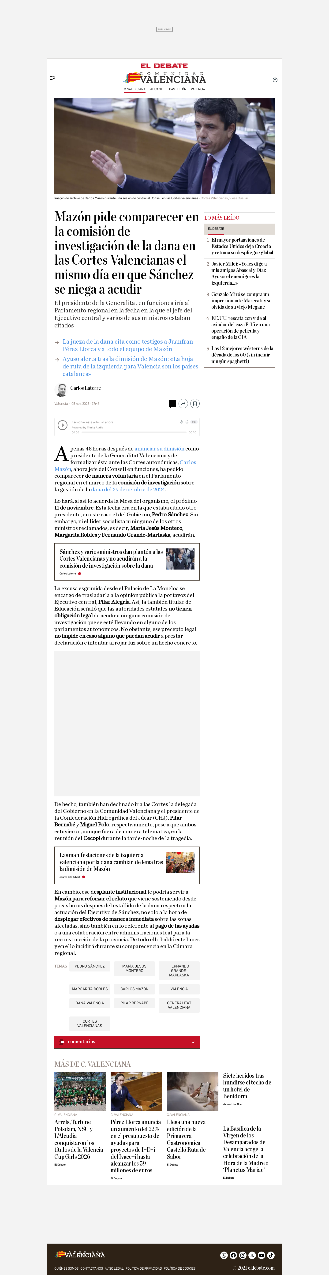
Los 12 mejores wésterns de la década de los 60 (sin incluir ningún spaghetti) (242, 355)
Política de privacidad (144, 1269)
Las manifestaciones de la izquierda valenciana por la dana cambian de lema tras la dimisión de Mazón (111, 862)
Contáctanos (91, 1269)
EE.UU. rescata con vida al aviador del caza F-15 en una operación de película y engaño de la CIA (240, 327)
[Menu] (51, 70)
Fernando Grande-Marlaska (179, 970)
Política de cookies (179, 1269)
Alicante (157, 89)
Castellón (177, 89)
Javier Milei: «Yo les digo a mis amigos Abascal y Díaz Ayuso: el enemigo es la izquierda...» (238, 273)
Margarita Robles (90, 989)
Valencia (198, 89)
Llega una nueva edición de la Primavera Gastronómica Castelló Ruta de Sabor (186, 1139)
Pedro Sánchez (90, 966)
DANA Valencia (89, 1003)
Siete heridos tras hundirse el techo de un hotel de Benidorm (247, 1085)
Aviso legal (114, 1269)
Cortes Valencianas (89, 1023)
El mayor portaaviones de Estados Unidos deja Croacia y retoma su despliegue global (242, 246)
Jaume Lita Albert (70, 877)
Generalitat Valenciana (179, 1005)
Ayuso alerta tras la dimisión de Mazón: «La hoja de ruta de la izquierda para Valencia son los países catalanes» (130, 366)
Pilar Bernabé (134, 1003)
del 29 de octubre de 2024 (134, 489)
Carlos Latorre (85, 388)
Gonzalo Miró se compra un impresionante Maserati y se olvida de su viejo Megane (241, 301)
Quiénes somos (66, 1269)
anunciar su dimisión (159, 449)
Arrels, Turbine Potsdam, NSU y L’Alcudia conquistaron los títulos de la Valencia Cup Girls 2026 (78, 1139)
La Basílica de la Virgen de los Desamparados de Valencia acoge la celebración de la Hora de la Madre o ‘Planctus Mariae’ (246, 1149)
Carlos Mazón (134, 989)
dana (97, 489)
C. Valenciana (135, 89)
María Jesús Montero (134, 968)
